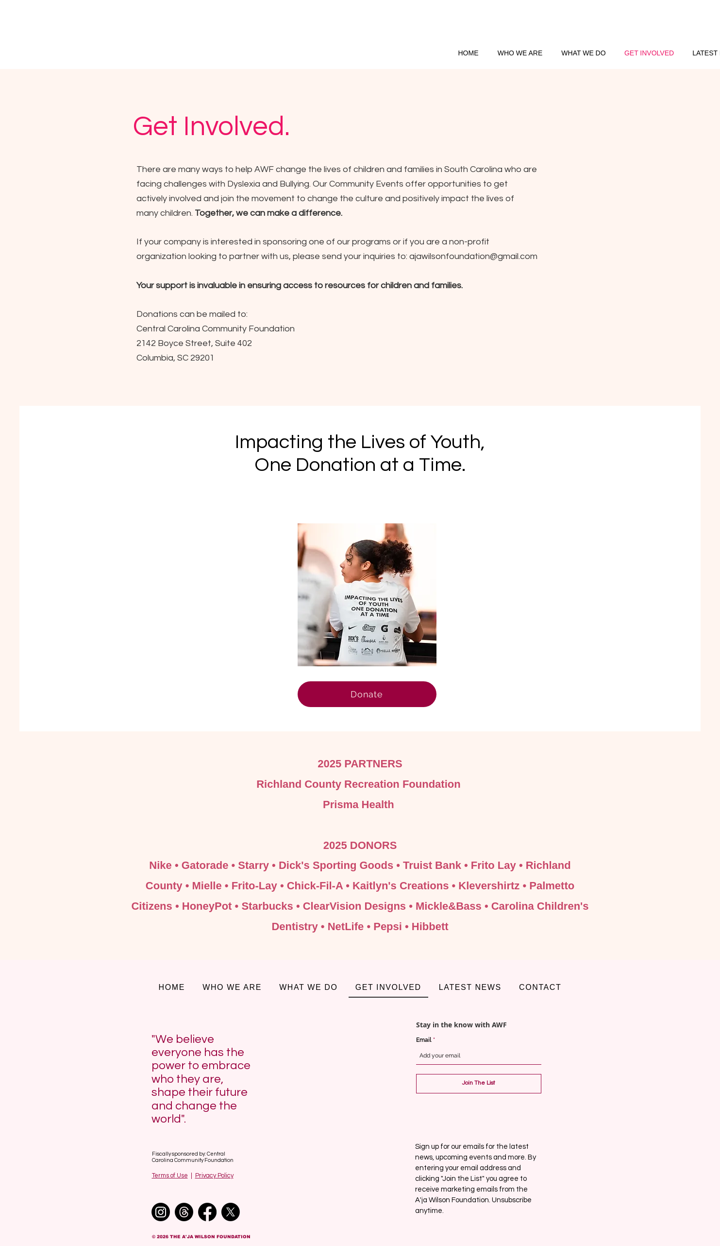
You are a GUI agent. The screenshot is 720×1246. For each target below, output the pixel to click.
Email (424, 1040)
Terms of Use (170, 1175)
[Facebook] (207, 1212)
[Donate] (367, 694)
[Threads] (184, 1212)
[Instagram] (160, 1212)
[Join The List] (478, 1083)
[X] (230, 1212)
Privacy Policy (214, 1175)
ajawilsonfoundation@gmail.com (473, 256)
